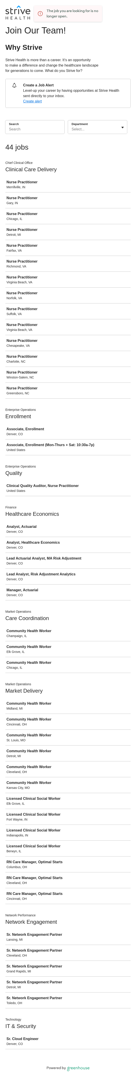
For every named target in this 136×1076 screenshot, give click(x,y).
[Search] (34, 130)
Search (14, 124)
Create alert (32, 101)
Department (80, 124)
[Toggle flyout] (122, 127)
